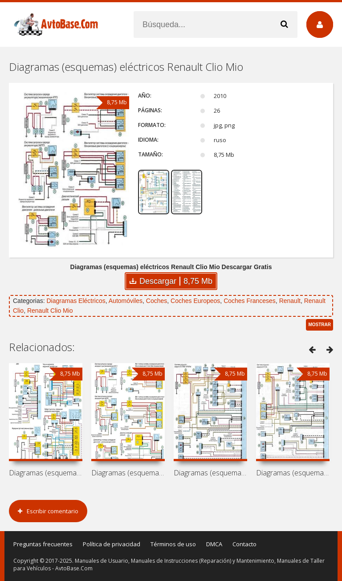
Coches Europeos (195, 300)
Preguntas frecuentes (43, 544)
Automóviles (125, 300)
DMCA (214, 544)
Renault (290, 300)
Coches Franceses (250, 300)
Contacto (244, 544)
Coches (156, 300)
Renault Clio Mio (50, 310)
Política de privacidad (111, 544)
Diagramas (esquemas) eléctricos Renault (45, 473)
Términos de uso (173, 544)
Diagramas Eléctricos (75, 300)
